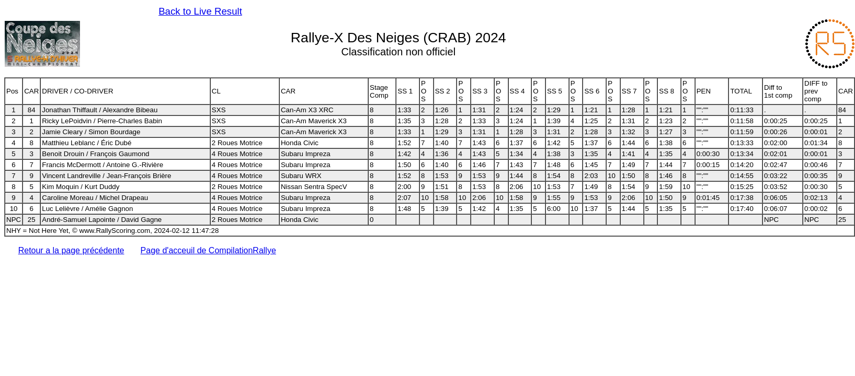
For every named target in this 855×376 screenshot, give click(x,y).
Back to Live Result (200, 11)
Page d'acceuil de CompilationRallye (208, 250)
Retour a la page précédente (71, 250)
